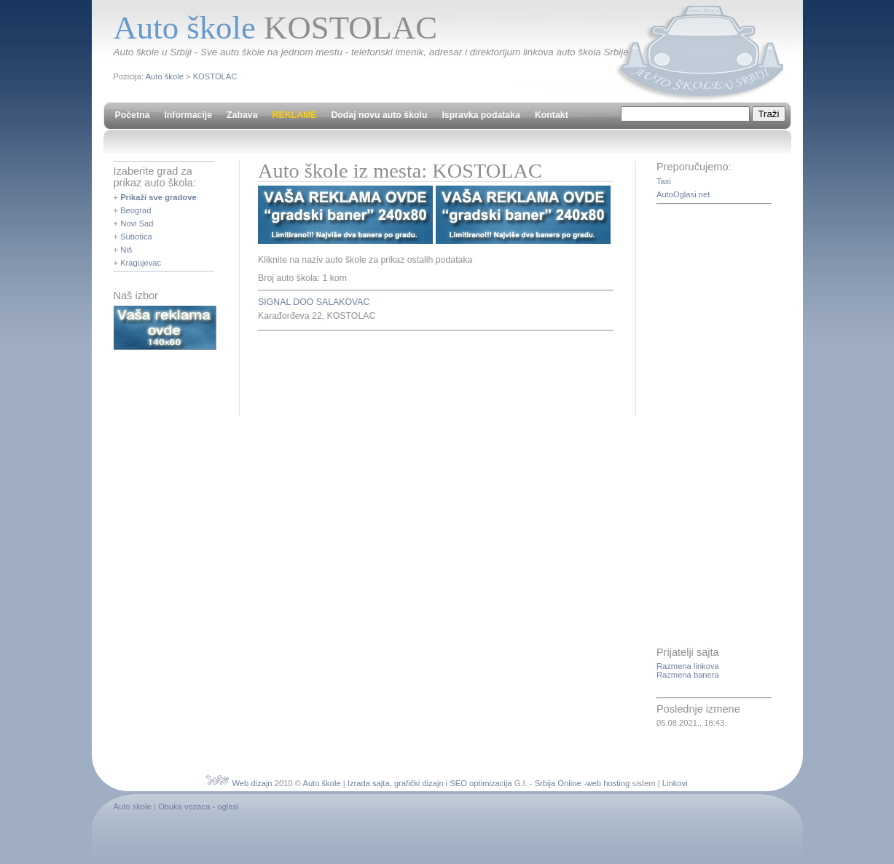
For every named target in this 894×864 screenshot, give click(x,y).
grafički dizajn (419, 783)
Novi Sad (136, 223)
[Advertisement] (428, 371)
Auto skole (133, 806)
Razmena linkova (687, 666)
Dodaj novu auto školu (379, 115)
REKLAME (294, 115)
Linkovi (675, 783)
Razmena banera (687, 674)
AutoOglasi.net (683, 194)
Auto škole (165, 76)
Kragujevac (140, 262)
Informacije (188, 115)
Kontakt (551, 115)
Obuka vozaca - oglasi (198, 806)
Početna (132, 115)
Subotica (136, 236)
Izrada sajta (369, 783)
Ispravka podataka (480, 115)
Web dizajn (252, 783)
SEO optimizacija (480, 783)
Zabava (242, 115)
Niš (126, 249)
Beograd (135, 210)
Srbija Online (558, 783)
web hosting (608, 783)
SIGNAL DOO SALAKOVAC (313, 302)
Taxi (663, 181)
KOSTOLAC (215, 76)
